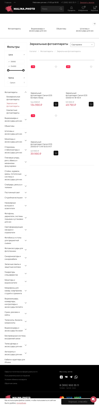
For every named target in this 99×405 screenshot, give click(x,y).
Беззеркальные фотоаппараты (13, 98)
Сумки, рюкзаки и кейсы (12, 313)
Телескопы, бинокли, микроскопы (14, 321)
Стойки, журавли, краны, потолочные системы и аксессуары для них (13, 175)
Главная (8, 2)
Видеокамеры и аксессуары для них (38, 29)
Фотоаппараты (14, 28)
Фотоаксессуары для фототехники (14, 249)
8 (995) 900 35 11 (69, 385)
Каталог (33, 51)
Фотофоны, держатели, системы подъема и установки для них (14, 217)
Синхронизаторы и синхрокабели (13, 257)
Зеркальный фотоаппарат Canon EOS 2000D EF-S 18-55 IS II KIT (41, 144)
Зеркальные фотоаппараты (12, 104)
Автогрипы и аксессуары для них (13, 353)
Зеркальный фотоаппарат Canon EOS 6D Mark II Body (41, 95)
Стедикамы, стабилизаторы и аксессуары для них (13, 150)
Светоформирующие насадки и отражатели (14, 230)
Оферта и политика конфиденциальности (21, 372)
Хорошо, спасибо (77, 401)
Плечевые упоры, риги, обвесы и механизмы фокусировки (12, 161)
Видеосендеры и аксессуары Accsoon (14, 329)
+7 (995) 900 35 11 (68, 2)
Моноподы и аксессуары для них (13, 140)
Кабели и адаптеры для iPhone (15, 361)
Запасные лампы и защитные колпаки (13, 265)
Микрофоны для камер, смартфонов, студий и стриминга (13, 291)
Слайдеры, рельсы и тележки (13, 186)
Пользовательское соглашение (17, 375)
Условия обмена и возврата (16, 379)
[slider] (8, 70)
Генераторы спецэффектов (11, 273)
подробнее (21, 403)
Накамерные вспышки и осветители (10, 206)
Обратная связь (11, 383)
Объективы (61, 28)
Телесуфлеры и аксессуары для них (13, 345)
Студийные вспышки (14, 197)
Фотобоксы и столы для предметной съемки (13, 240)
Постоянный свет (12, 192)
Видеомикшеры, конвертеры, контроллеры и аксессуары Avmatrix (14, 302)
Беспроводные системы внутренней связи (15, 337)
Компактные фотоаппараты (12, 111)
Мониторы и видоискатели (11, 281)
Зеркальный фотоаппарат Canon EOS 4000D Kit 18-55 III (76, 95)
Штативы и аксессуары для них (84, 29)
